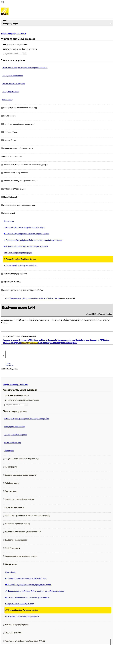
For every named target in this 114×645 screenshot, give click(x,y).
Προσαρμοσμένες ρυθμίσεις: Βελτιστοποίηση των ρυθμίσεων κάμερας (33, 240)
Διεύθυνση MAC (70, 343)
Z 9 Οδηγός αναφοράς (13, 298)
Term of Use (9, 365)
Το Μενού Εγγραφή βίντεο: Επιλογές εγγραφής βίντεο (26, 234)
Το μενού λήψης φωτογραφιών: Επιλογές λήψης (24, 227)
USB (19, 343)
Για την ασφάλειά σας (10, 92)
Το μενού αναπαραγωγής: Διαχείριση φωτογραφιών (26, 246)
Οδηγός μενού (27, 298)
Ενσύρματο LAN (25, 340)
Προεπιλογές (9, 221)
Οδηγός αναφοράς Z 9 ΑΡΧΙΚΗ (13, 34)
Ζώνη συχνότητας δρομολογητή (51, 343)
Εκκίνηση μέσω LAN (29, 343)
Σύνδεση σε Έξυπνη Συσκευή (43, 340)
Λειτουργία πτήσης (11, 340)
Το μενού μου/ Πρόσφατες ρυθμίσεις (21, 265)
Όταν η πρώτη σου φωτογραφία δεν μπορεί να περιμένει (25, 68)
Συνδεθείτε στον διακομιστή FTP (89, 340)
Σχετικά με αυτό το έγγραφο (13, 84)
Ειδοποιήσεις (7, 100)
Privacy (8, 363)
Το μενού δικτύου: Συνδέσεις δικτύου (20, 259)
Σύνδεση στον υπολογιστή (65, 340)
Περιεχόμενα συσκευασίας (12, 76)
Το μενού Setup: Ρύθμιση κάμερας (18, 253)
